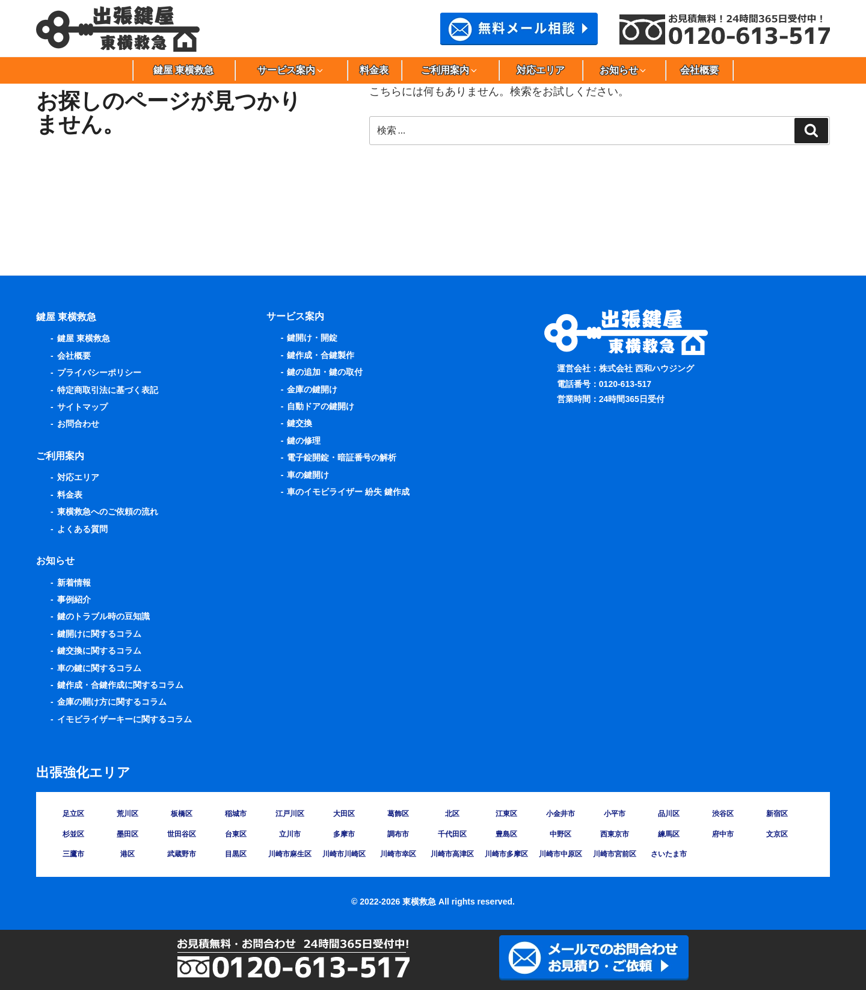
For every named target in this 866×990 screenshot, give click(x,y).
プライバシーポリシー (99, 372)
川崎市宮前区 (614, 854)
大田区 (344, 813)
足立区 (73, 813)
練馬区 (669, 834)
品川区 (669, 813)
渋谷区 (723, 813)
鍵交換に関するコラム (99, 650)
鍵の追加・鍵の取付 (325, 372)
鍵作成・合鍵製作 (320, 355)
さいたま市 (669, 854)
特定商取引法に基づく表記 (107, 390)
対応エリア (541, 70)
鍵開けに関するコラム (99, 634)
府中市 (723, 834)
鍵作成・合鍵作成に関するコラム (120, 685)
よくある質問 (82, 529)
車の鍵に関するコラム (99, 668)
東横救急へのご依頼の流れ (107, 511)
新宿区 (777, 813)
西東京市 (614, 834)
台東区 (236, 834)
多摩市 (344, 834)
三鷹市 (73, 854)
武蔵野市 (181, 854)
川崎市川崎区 (344, 854)
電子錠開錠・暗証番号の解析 (341, 457)
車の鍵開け (308, 475)
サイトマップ (82, 407)
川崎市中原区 (560, 854)
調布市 (398, 834)
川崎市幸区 (398, 854)
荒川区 (127, 813)
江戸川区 (289, 813)
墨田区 (127, 834)
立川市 (290, 834)
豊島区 (506, 834)
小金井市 (560, 813)
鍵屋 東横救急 (183, 70)
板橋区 (181, 813)
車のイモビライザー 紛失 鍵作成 (348, 492)
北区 (452, 813)
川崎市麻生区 (290, 854)
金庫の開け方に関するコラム (112, 702)
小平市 (614, 813)
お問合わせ (78, 423)
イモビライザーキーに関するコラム (124, 719)
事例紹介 (74, 599)
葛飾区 (398, 813)
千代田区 (452, 834)
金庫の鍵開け (312, 389)
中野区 (560, 834)
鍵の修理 (304, 440)
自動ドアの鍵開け (320, 406)
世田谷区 (181, 834)
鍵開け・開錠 (312, 337)
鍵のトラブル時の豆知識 (103, 616)
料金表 (374, 70)
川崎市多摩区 (506, 854)
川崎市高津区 (452, 854)
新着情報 (74, 582)
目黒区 (236, 854)
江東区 (506, 813)
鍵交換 (299, 423)
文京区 (777, 834)
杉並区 (73, 834)
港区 (127, 854)
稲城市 (236, 813)
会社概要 (699, 70)
